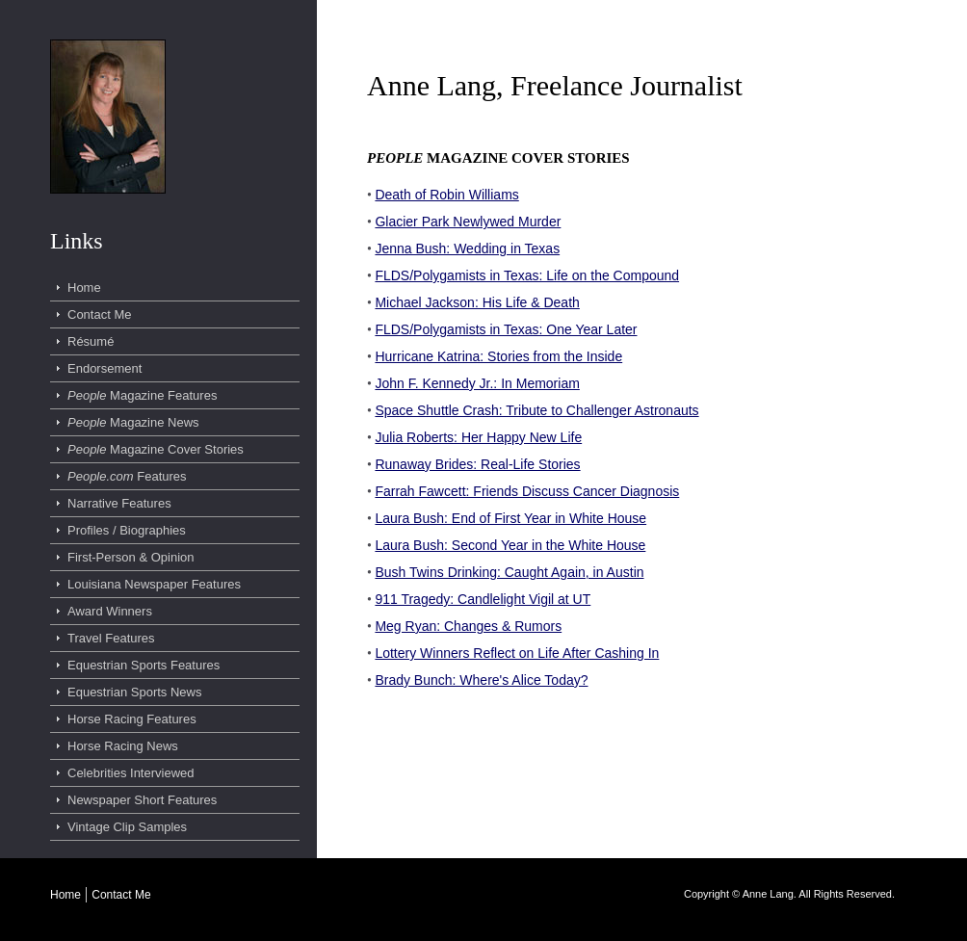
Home (84, 287)
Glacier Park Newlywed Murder (468, 221)
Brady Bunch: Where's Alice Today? (481, 680)
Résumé (90, 341)
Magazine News (133, 422)
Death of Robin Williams (446, 194)
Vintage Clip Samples (127, 827)
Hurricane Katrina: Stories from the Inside (498, 356)
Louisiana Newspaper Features (154, 584)
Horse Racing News (122, 746)
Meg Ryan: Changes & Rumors (468, 626)
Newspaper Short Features (142, 800)
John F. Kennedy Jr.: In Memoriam (477, 383)
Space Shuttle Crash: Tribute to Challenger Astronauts (536, 410)
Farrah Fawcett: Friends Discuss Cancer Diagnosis (527, 491)
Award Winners (109, 611)
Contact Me (99, 314)
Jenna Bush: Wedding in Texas (467, 248)
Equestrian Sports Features (143, 665)
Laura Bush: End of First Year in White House (510, 518)
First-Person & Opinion (131, 557)
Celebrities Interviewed (131, 773)
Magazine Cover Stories (155, 449)
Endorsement (104, 368)
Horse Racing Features (131, 719)
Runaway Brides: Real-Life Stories (477, 464)
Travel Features (111, 638)
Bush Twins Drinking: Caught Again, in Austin (509, 572)
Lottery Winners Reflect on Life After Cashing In (517, 653)
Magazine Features (142, 395)
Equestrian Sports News (134, 692)
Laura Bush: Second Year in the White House (510, 545)
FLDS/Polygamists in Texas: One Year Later (506, 329)
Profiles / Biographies (126, 530)
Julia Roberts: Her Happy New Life (478, 437)
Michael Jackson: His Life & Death (477, 302)
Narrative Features (119, 503)
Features (127, 476)
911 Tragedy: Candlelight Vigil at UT (482, 599)
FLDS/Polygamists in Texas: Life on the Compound (527, 275)
